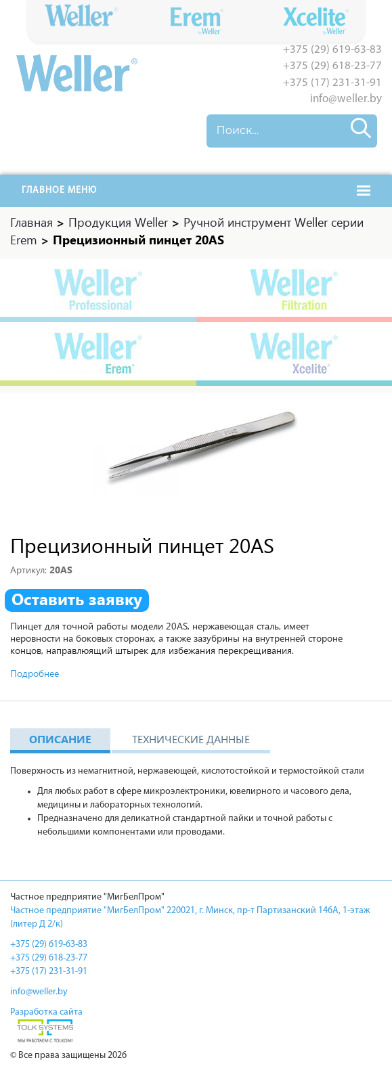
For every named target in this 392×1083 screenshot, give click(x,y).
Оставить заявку (77, 602)
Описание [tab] (60, 741)
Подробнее (34, 675)
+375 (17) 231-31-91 (332, 83)
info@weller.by (346, 99)
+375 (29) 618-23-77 (332, 66)
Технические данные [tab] (191, 741)
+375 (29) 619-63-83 (332, 50)
